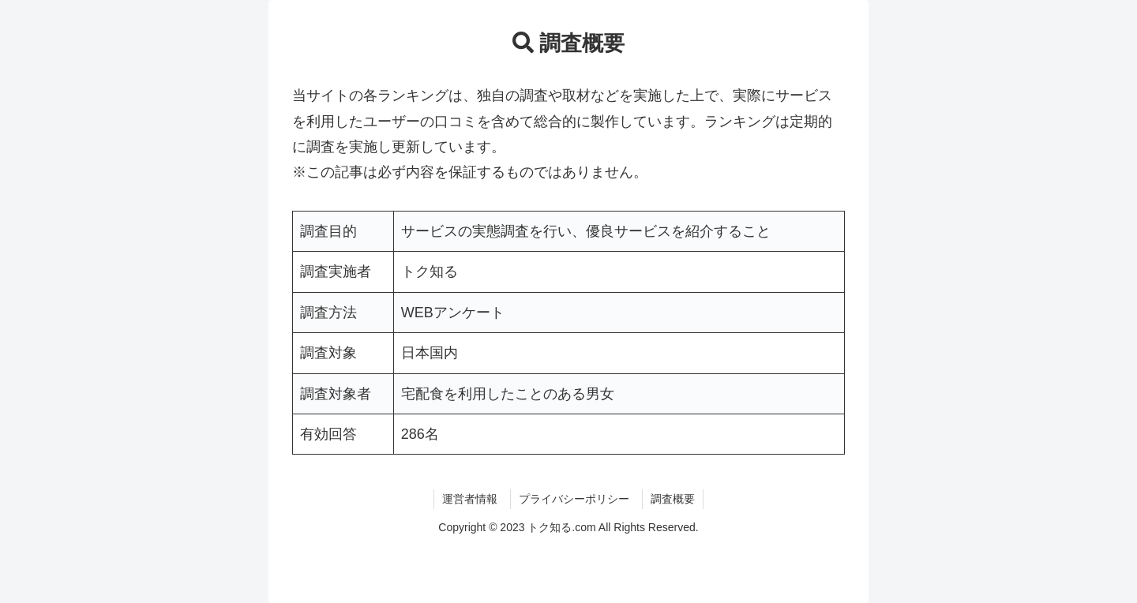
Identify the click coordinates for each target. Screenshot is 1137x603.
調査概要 (673, 499)
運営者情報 (469, 499)
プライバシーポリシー (574, 499)
